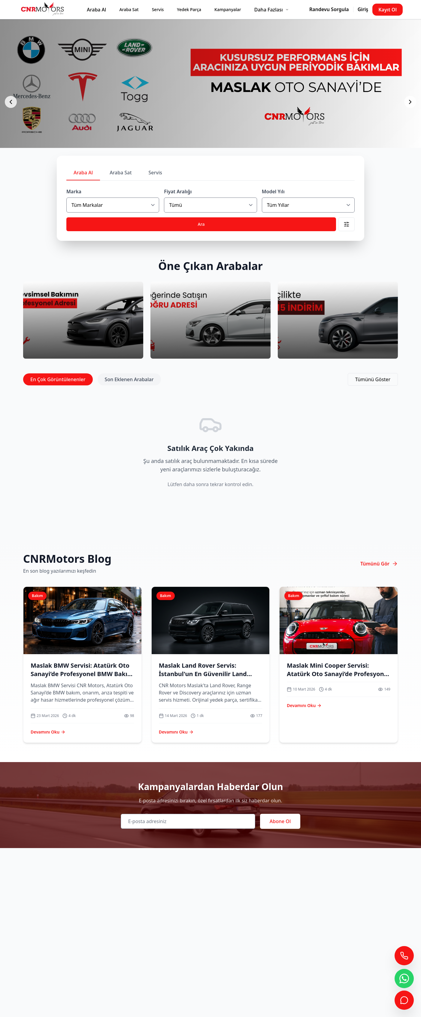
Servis (158, 9)
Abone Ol (280, 821)
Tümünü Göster (372, 379)
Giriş (363, 9)
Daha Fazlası (271, 9)
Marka (73, 191)
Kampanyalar (227, 9)
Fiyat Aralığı (178, 191)
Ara (201, 224)
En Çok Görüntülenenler (58, 379)
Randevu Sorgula (329, 9)
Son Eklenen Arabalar (129, 379)
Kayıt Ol (387, 9)
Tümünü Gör (379, 563)
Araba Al (96, 9)
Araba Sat (128, 9)
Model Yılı (273, 191)
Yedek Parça (189, 9)
